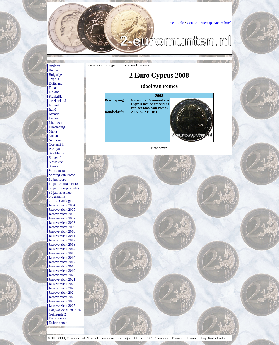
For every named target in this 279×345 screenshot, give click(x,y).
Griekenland (57, 101)
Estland (54, 88)
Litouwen (55, 122)
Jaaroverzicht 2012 (62, 240)
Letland (54, 118)
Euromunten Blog (196, 338)
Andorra (54, 66)
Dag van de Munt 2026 (65, 310)
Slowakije (56, 162)
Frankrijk (55, 96)
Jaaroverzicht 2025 (62, 297)
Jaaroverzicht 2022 (62, 284)
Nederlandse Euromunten (100, 338)
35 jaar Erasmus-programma (60, 194)
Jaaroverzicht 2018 (62, 266)
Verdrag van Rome (62, 175)
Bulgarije (55, 74)
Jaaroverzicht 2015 (62, 253)
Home (169, 23)
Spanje (53, 166)
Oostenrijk (56, 144)
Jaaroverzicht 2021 (62, 279)
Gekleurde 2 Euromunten (57, 316)
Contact (192, 23)
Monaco (54, 136)
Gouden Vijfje (123, 338)
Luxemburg (57, 127)
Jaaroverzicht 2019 (62, 271)
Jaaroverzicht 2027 (62, 305)
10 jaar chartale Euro (63, 184)
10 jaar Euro (57, 179)
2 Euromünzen (162, 338)
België (53, 70)
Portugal (55, 149)
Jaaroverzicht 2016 (62, 257)
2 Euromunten (95, 65)
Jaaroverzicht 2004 (62, 205)
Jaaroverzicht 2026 (62, 301)
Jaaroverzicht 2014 (62, 249)
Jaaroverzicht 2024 (62, 292)
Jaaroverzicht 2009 (62, 227)
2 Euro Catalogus (61, 201)
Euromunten (178, 338)
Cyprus (54, 79)
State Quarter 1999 (143, 338)
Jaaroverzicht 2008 (62, 222)
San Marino (57, 153)
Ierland (54, 105)
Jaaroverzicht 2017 (62, 262)
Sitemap (206, 23)
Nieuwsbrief (222, 23)
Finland (54, 92)
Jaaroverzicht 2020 (62, 275)
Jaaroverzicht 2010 (62, 231)
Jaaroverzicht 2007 (62, 218)
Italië (52, 109)
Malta (53, 131)
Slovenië (55, 157)
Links (180, 23)
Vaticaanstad (57, 170)
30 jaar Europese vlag (64, 188)
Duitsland (55, 83)
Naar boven (159, 148)
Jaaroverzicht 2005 (62, 209)
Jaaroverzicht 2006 (62, 214)
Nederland (56, 140)
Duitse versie (58, 322)
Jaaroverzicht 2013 (62, 244)
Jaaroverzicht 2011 (62, 236)
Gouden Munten (216, 338)
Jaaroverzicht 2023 (62, 288)
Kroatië (54, 114)
